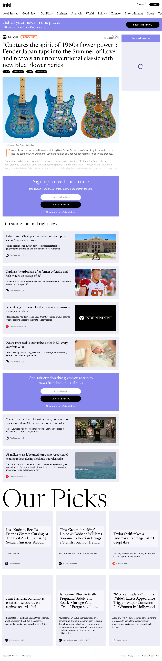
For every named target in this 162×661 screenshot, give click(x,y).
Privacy (130, 656)
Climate (116, 13)
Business (62, 13)
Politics (102, 13)
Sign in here (70, 212)
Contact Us (155, 656)
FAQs (137, 656)
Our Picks (47, 13)
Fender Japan (18, 71)
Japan (30, 71)
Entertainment (134, 13)
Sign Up (154, 4)
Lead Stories (10, 13)
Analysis (76, 13)
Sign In (141, 4)
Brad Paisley (41, 71)
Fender (6, 71)
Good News (29, 13)
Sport (150, 13)
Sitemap (145, 656)
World (90, 13)
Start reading (142, 24)
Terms (123, 656)
